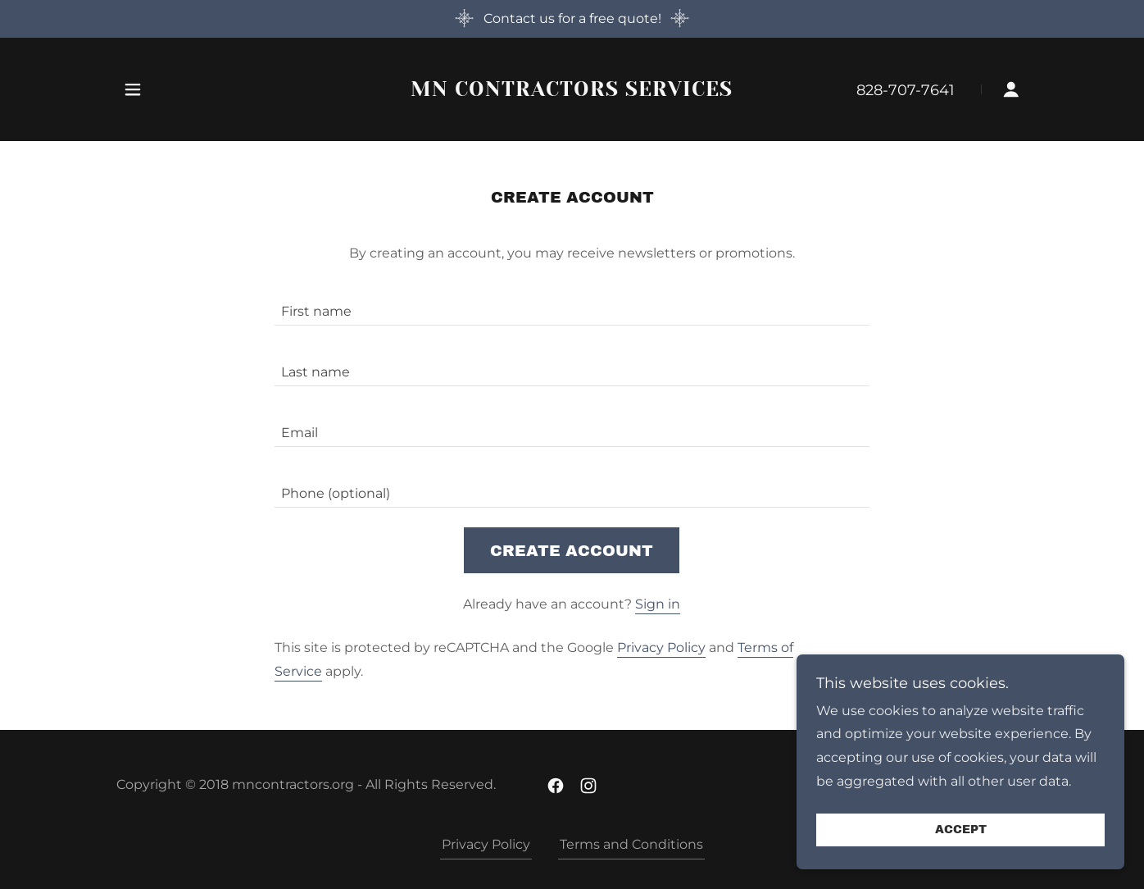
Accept (961, 830)
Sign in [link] (657, 604)
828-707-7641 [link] (905, 90)
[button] (132, 89)
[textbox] (572, 305)
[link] (572, 91)
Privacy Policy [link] (661, 647)
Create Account (571, 550)
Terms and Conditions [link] (631, 844)
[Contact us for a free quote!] (572, 19)
